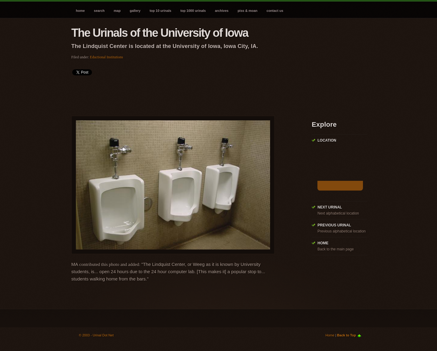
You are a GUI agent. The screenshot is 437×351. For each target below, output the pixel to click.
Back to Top (346, 335)
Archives (222, 10)
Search (99, 10)
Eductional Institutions (106, 57)
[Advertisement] (181, 93)
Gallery (135, 10)
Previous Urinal (334, 225)
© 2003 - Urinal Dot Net (96, 335)
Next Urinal (329, 207)
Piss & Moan (247, 10)
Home (80, 10)
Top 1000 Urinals (193, 10)
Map (117, 10)
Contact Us (274, 10)
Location (326, 140)
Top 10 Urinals (160, 10)
